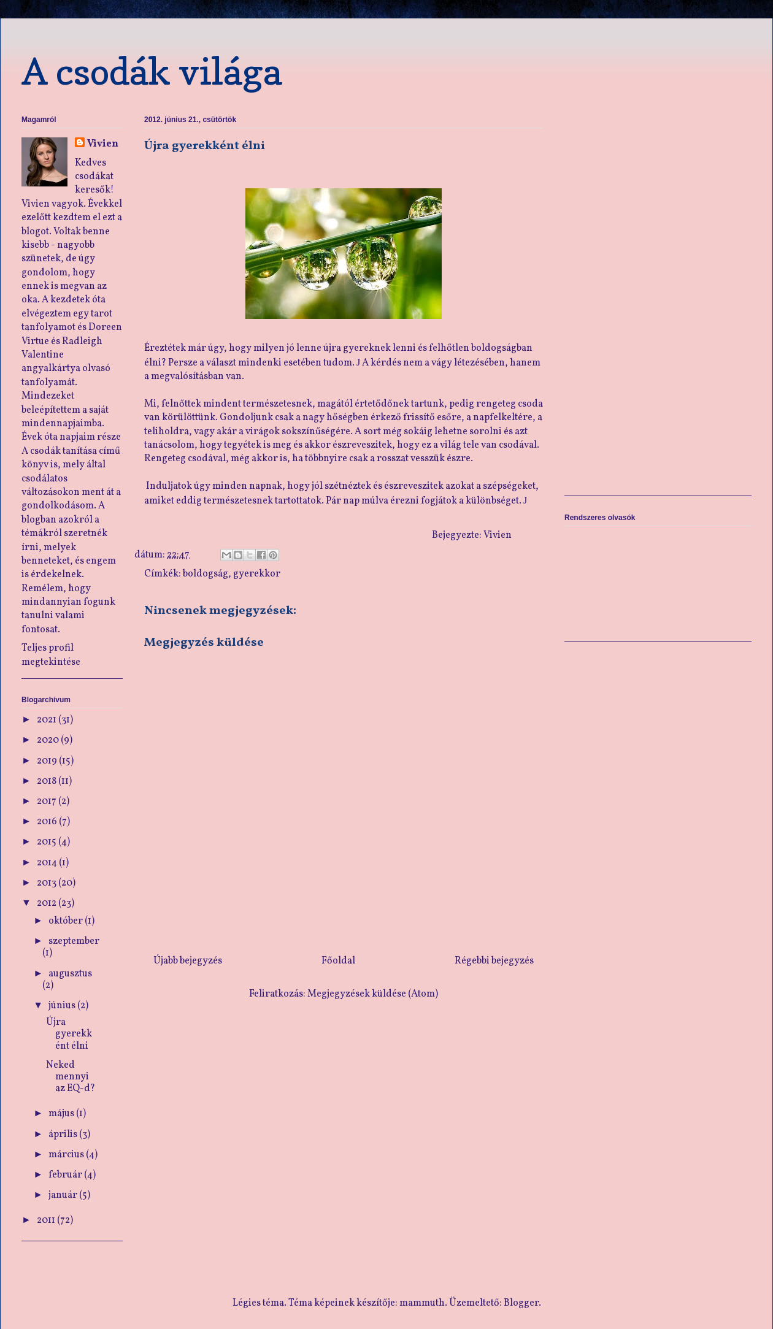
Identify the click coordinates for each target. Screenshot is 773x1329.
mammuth (422, 1303)
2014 (48, 863)
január (63, 1195)
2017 (47, 801)
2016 (48, 822)
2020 (49, 740)
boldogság (205, 574)
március (67, 1155)
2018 (47, 781)
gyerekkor (256, 574)
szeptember (73, 941)
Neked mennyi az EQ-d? (70, 1077)
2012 (47, 903)
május (62, 1113)
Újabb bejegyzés (187, 961)
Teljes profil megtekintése (50, 655)
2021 (47, 720)
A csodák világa (151, 71)
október (66, 921)
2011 (47, 1220)
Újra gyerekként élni (69, 1034)
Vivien (102, 144)
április (63, 1134)
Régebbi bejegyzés (494, 961)
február (66, 1175)
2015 (47, 842)
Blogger (521, 1303)
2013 (47, 883)
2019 (48, 761)
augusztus (70, 974)
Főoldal (338, 961)
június (62, 1006)
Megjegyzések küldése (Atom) (372, 994)
